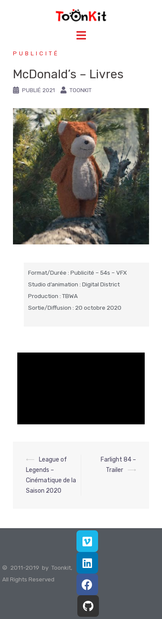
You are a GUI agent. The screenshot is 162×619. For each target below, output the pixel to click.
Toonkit (81, 90)
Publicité (36, 53)
